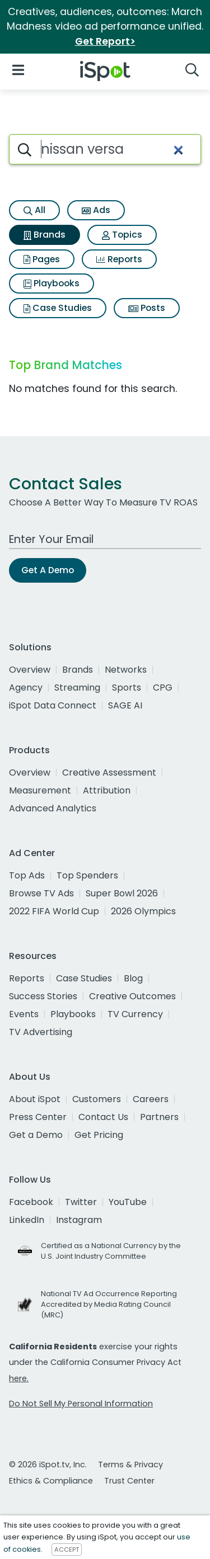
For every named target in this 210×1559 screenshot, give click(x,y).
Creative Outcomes (132, 996)
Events (24, 1014)
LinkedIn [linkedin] (26, 1219)
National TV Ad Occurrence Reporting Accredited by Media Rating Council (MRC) (109, 1304)
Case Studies (58, 307)
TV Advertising (40, 1032)
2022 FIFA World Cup (54, 911)
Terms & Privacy (130, 1464)
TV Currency (135, 1014)
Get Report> (105, 41)
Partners (159, 1117)
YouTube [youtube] (128, 1202)
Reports (119, 259)
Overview (29, 669)
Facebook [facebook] (31, 1202)
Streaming (77, 687)
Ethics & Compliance (51, 1480)
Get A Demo (47, 570)
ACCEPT (66, 1549)
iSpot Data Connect (52, 705)
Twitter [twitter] (81, 1202)
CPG (162, 687)
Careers (151, 1099)
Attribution (106, 790)
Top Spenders (87, 875)
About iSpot (34, 1099)
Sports (126, 687)
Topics (122, 234)
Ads (96, 210)
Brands (45, 234)
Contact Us (103, 1117)
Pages (42, 259)
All (34, 210)
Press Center (38, 1117)
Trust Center (129, 1480)
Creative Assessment (109, 772)
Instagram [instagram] (79, 1219)
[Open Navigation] (18, 69)
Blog (133, 978)
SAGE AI (125, 705)
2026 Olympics (143, 911)
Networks (126, 669)
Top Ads (27, 875)
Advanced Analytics (52, 808)
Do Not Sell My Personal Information (81, 1403)
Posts (146, 307)
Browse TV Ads (41, 893)
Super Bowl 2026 (122, 893)
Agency (26, 687)
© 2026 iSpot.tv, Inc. (48, 1464)
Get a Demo (36, 1134)
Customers (96, 1099)
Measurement (40, 790)
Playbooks (52, 283)
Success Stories (43, 996)
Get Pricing (98, 1134)
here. (19, 1378)
